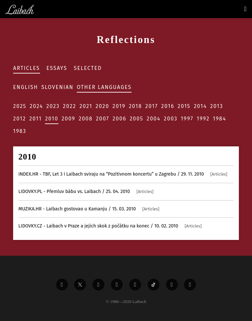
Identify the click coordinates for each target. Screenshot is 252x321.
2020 (102, 106)
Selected (88, 68)
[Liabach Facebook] (62, 284)
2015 (184, 106)
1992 (203, 119)
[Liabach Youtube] (117, 284)
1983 (19, 131)
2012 (19, 119)
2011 (35, 119)
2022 (69, 106)
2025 (20, 106)
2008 (86, 119)
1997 (187, 119)
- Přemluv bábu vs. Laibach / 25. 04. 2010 (86, 191)
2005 (136, 119)
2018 (135, 106)
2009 (68, 119)
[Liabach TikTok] (153, 284)
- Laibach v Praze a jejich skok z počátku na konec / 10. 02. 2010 (109, 226)
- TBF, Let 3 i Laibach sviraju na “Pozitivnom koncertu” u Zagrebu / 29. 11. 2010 (122, 174)
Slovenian (57, 87)
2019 (119, 106)
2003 (171, 119)
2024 (36, 106)
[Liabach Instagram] (135, 284)
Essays (57, 68)
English (25, 87)
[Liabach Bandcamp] (190, 284)
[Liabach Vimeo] (98, 284)
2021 (85, 106)
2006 (119, 119)
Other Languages (104, 87)
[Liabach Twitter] (80, 284)
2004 (153, 119)
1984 (219, 119)
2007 (102, 119)
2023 (52, 106)
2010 (51, 119)
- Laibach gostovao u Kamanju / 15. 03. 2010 (88, 209)
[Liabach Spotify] (172, 284)
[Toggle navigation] (245, 9)
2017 (151, 106)
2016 (167, 106)
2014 (200, 106)
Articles (26, 68)
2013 (216, 106)
